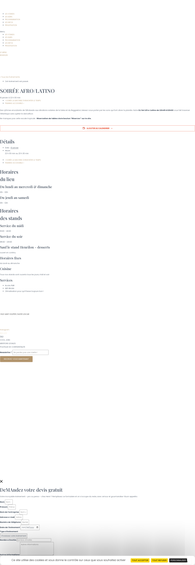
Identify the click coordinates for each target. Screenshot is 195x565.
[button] (97, 31)
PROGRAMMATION (12, 19)
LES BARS (8, 16)
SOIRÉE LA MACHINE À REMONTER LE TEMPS (23, 100)
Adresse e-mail (7, 517)
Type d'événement (9, 531)
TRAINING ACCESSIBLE (14, 103)
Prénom (3, 507)
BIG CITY (3, 333)
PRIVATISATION (11, 25)
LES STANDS (9, 14)
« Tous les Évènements (10, 77)
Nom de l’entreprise (9, 512)
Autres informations (10, 554)
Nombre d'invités (8, 540)
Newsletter (6, 352)
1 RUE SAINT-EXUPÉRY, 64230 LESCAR (14, 314)
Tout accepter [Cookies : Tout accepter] (140, 560)
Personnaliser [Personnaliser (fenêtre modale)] (178, 560)
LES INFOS (9, 22)
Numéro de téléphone (10, 522)
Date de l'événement (10, 527)
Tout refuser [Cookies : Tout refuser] (159, 560)
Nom (2, 502)
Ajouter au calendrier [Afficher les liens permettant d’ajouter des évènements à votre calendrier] (98, 128)
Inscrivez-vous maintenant (16, 359)
